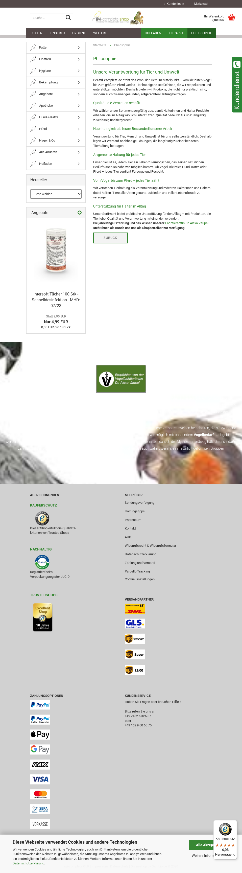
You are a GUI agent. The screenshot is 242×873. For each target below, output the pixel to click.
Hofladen (153, 33)
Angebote (41, 94)
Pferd (38, 129)
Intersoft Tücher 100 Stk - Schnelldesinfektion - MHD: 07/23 (56, 300)
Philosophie (201, 33)
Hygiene (79, 33)
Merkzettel (200, 4)
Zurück (110, 238)
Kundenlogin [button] (174, 4)
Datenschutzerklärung (28, 863)
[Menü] (234, 823)
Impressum (133, 520)
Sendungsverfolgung (139, 502)
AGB (128, 537)
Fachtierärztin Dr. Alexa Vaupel (186, 223)
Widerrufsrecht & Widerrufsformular (150, 545)
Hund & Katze (44, 117)
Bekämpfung (44, 82)
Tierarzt (176, 33)
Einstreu (57, 33)
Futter (36, 33)
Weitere (100, 33)
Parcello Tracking (137, 571)
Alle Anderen (43, 152)
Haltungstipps (135, 511)
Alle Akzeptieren (209, 845)
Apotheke (41, 106)
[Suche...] (68, 17)
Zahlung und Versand (140, 563)
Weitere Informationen (209, 856)
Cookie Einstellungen (140, 579)
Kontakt (130, 528)
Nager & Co (42, 140)
